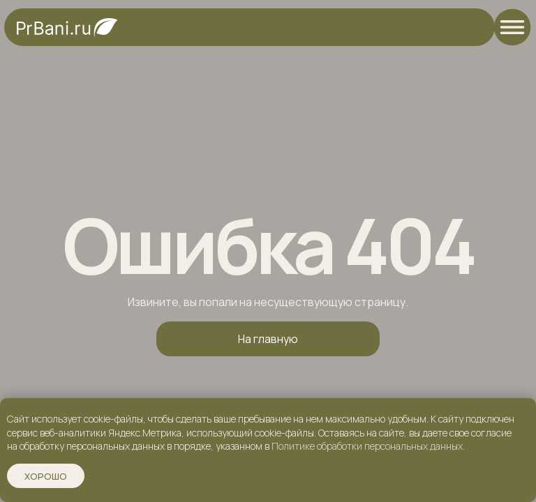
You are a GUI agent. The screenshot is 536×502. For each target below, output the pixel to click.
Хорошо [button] (45, 476)
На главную (268, 339)
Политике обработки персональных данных (367, 445)
